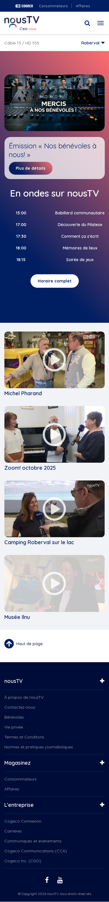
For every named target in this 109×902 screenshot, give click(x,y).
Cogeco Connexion (22, 821)
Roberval (90, 43)
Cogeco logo (24, 6)
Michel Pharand (23, 393)
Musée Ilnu (17, 617)
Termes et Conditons (24, 737)
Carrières (13, 831)
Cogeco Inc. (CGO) (22, 860)
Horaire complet (55, 281)
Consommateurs (53, 6)
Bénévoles (14, 717)
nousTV (13, 681)
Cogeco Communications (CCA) (35, 851)
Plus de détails (30, 168)
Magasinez (17, 762)
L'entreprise (19, 805)
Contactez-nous (19, 707)
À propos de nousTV (24, 697)
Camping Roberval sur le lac (39, 542)
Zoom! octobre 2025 (30, 467)
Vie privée (13, 727)
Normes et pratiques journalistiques (38, 747)
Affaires (83, 6)
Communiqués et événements (33, 841)
